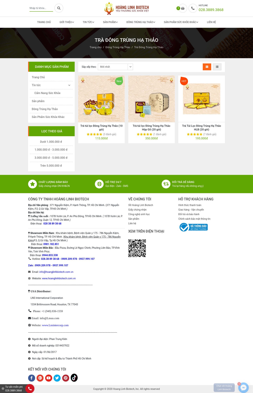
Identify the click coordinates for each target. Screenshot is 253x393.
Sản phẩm (38, 101)
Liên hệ (132, 223)
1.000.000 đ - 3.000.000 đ (51, 149)
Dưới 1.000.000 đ (51, 141)
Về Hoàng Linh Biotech (140, 205)
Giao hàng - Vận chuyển (191, 209)
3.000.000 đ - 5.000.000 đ (51, 157)
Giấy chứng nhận (137, 209)
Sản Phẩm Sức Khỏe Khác (48, 117)
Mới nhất (105, 66)
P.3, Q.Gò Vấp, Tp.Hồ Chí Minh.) (51, 240)
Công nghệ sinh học (139, 214)
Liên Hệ (211, 22)
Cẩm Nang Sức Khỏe (47, 93)
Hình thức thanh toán (189, 205)
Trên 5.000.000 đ (51, 165)
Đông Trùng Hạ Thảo (45, 109)
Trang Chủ (44, 22)
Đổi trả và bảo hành (188, 214)
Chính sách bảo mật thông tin (194, 218)
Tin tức (36, 85)
